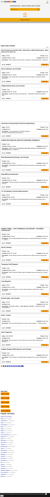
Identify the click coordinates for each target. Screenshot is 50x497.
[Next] (22, 368)
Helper (6, 432)
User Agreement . (42, 494)
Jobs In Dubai (5, 400)
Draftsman (7, 462)
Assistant (7, 460)
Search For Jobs (14, 9)
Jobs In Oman (5, 408)
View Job (44, 64)
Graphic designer (9, 472)
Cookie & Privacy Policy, (31, 494)
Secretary (7, 444)
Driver (6, 420)
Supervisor (7, 438)
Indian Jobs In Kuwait (6, 418)
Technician (7, 422)
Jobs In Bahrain (5, 413)
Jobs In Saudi (5, 404)
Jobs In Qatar (5, 396)
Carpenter (7, 476)
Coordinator (7, 454)
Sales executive (9, 436)
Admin (6, 466)
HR (5, 464)
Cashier (6, 458)
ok (46, 494)
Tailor (6, 450)
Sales (6, 424)
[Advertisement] (25, 33)
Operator (7, 470)
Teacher (6, 468)
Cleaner (6, 446)
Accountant (8, 426)
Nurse (6, 428)
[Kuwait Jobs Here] (10, 2)
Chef (6, 430)
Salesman (7, 442)
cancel (2, 495)
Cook (6, 434)
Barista (6, 478)
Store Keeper (8, 474)
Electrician (7, 452)
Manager (7, 456)
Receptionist (8, 448)
